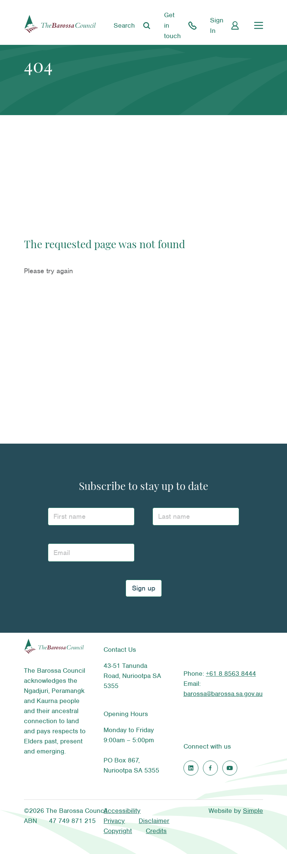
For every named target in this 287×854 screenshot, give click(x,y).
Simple (253, 811)
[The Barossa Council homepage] (60, 25)
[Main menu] (259, 25)
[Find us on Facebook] (210, 768)
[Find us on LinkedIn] (190, 768)
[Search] (133, 25)
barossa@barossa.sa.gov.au (223, 694)
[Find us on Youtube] (229, 768)
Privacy (114, 821)
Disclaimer (154, 821)
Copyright (118, 831)
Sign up (143, 588)
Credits (156, 831)
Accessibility (122, 811)
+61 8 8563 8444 (231, 673)
